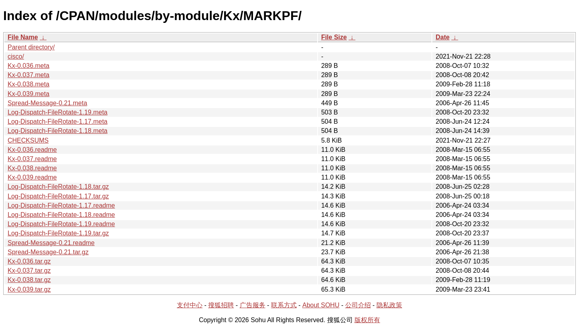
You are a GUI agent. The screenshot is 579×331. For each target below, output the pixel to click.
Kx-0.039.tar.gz (29, 289)
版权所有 (367, 320)
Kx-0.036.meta (28, 65)
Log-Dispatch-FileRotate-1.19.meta (57, 112)
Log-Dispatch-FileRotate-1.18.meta (57, 130)
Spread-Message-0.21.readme (51, 242)
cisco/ (16, 56)
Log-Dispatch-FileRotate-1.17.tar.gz (58, 196)
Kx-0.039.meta (28, 93)
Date (442, 37)
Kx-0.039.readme (32, 177)
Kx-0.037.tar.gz (29, 270)
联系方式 (284, 305)
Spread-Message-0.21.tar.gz (48, 252)
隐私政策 (389, 305)
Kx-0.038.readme (32, 168)
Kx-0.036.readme (32, 149)
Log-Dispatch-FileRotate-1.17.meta (57, 121)
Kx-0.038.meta (28, 84)
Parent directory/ (31, 47)
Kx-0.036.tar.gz (29, 261)
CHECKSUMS (28, 140)
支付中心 (189, 305)
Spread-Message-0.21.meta (47, 103)
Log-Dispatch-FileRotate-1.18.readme (61, 214)
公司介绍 (358, 305)
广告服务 (252, 305)
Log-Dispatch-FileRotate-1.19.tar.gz (58, 233)
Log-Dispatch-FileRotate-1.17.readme (61, 205)
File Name (23, 37)
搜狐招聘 (221, 305)
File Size (334, 37)
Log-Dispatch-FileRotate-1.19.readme (61, 224)
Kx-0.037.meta (28, 75)
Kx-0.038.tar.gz (29, 279)
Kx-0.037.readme (32, 158)
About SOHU (320, 305)
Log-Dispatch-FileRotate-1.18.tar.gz (58, 186)
